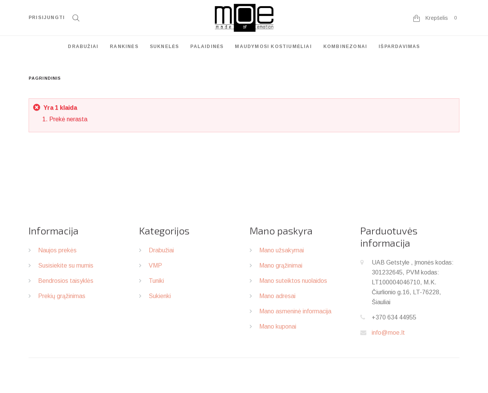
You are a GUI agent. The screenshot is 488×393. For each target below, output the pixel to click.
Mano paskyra (281, 230)
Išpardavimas (399, 46)
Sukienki (160, 296)
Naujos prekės (57, 250)
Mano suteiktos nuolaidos (293, 281)
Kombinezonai (345, 46)
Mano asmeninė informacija (295, 311)
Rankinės (124, 46)
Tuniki (156, 281)
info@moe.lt (388, 332)
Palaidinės (206, 46)
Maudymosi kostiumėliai (273, 46)
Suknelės (164, 46)
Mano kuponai (277, 326)
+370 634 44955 (394, 317)
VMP (155, 265)
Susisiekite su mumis (65, 265)
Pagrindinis (45, 78)
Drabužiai (83, 46)
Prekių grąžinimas (61, 296)
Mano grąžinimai (280, 265)
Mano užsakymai (281, 250)
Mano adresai (277, 296)
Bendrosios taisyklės (65, 281)
